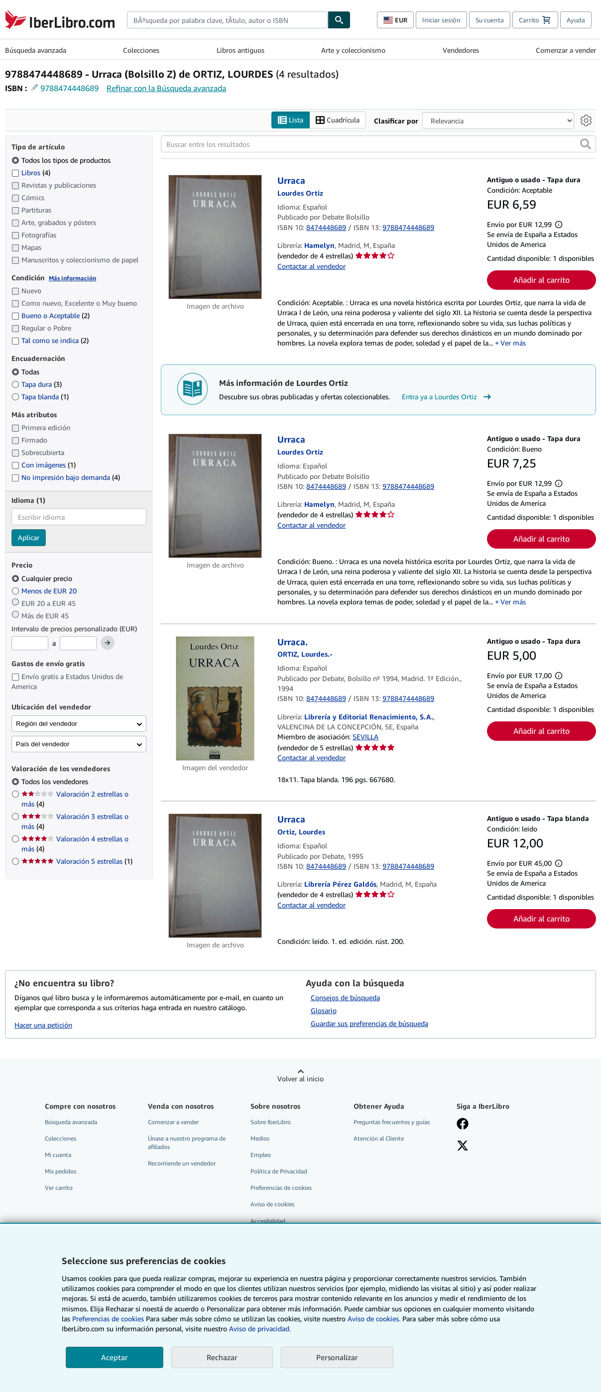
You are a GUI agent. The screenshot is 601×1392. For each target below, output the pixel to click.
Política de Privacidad (278, 1171)
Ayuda (576, 20)
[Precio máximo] (78, 644)
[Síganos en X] (463, 1146)
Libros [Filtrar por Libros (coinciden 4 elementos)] (30, 172)
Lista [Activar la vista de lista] (290, 120)
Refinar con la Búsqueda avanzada (166, 88)
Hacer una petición (43, 1025)
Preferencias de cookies (108, 1318)
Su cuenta (490, 20)
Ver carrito (59, 1188)
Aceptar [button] (114, 1357)
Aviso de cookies (272, 1204)
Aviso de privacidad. (260, 1328)
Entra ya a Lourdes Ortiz (447, 397)
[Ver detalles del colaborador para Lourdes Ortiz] (300, 193)
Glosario (324, 1010)
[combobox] (227, 19)
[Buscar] (339, 19)
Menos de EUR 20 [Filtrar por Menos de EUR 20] (45, 590)
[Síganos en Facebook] (463, 1124)
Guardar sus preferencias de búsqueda (369, 1023)
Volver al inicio (300, 1078)
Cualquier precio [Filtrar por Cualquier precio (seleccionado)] (42, 578)
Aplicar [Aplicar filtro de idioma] (28, 538)
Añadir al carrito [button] (541, 280)
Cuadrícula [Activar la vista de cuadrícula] (338, 120)
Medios (259, 1138)
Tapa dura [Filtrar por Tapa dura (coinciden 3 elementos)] (36, 384)
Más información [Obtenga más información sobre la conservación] (72, 278)
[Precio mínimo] (29, 644)
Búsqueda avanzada (35, 50)
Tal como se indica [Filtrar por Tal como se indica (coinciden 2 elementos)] (50, 341)
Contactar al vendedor (311, 266)
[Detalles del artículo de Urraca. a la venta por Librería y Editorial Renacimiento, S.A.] (215, 698)
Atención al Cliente (379, 1138)
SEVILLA (365, 737)
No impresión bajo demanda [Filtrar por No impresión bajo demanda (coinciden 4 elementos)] (65, 477)
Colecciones (141, 50)
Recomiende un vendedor (182, 1163)
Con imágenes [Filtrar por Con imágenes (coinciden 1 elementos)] (43, 465)
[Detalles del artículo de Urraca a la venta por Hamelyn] (215, 237)
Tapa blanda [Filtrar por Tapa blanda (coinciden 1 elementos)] (40, 396)
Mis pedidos (60, 1171)
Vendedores (461, 50)
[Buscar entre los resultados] (378, 144)
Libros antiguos (240, 50)
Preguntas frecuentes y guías (392, 1122)
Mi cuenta (58, 1155)
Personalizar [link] (337, 1357)
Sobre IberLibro (270, 1122)
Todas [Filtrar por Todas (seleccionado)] (26, 371)
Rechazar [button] (222, 1357)
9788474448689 (69, 88)
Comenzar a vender (566, 50)
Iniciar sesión (441, 20)
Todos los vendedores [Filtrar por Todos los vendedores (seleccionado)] (55, 782)
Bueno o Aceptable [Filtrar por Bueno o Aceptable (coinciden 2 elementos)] (50, 316)
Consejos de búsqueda (345, 997)
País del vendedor (42, 744)
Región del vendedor (46, 723)
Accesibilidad (267, 1221)
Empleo (260, 1155)
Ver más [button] (513, 343)
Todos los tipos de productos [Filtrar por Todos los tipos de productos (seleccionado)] (62, 160)
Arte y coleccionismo (353, 50)
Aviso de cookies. (374, 1318)
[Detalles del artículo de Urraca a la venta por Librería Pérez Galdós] (215, 876)
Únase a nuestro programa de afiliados (187, 1143)
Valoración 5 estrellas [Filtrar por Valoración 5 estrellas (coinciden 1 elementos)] (76, 861)
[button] (585, 144)
